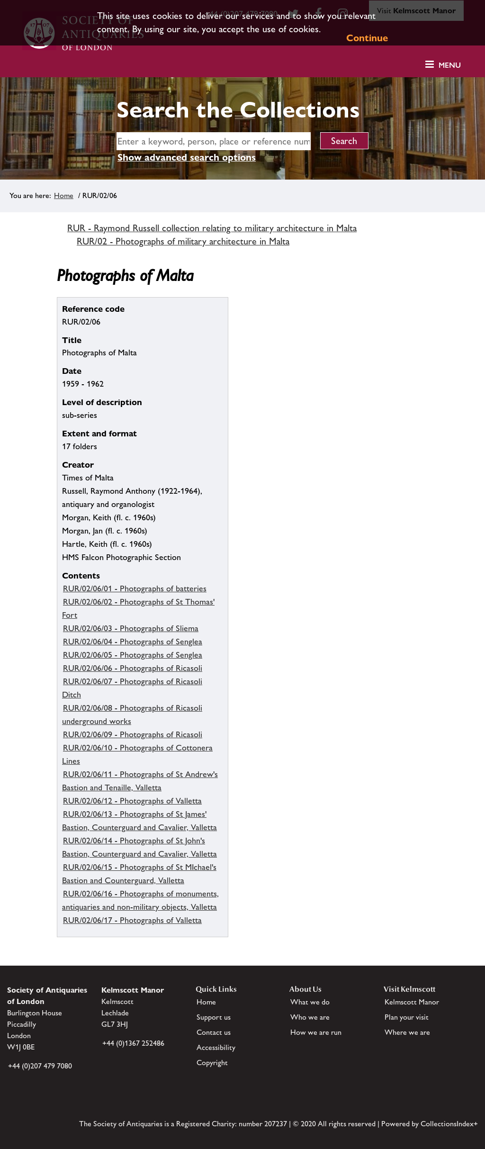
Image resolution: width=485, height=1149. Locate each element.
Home (63, 195)
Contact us (214, 1032)
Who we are (310, 1017)
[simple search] (214, 141)
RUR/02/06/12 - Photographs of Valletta (132, 800)
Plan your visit (407, 1017)
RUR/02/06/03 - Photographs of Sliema (130, 628)
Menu (450, 65)
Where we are (407, 1032)
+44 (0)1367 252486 (133, 1043)
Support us (214, 1017)
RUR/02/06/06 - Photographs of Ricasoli (132, 668)
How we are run (315, 1032)
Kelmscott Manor (412, 1001)
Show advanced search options (186, 157)
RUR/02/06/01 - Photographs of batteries (135, 588)
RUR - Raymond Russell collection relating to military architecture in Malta (212, 228)
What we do (310, 1001)
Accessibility (216, 1047)
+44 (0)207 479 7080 (40, 1065)
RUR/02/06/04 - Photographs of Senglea (132, 641)
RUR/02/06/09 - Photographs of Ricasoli (132, 734)
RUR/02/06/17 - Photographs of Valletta (132, 920)
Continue (367, 38)
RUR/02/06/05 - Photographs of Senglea (132, 655)
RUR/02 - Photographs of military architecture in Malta (183, 241)
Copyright (212, 1062)
